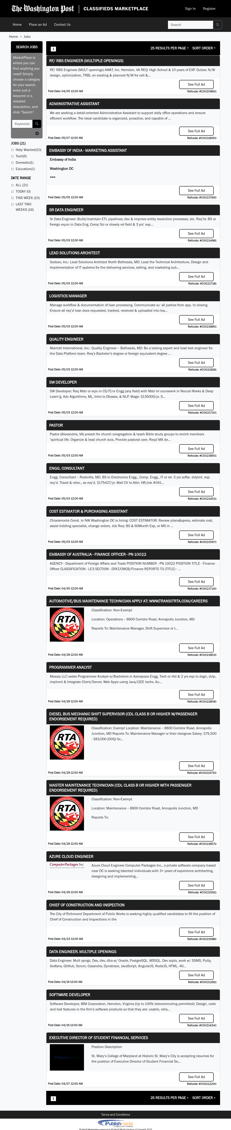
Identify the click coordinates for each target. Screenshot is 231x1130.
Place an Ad (38, 24)
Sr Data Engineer (66, 209)
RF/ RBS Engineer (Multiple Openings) (86, 60)
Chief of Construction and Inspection (86, 905)
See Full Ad (196, 84)
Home (17, 24)
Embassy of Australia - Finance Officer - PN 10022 (97, 554)
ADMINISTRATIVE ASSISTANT (74, 103)
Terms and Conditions (115, 1114)
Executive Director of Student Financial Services (98, 1037)
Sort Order (202, 48)
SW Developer (63, 382)
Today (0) (23, 191)
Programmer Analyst (70, 667)
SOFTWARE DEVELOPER (69, 994)
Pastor (56, 425)
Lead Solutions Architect (74, 252)
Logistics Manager (68, 295)
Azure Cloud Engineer (71, 856)
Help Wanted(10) (28, 150)
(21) (18, 143)
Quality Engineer (66, 339)
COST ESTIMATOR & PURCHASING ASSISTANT (88, 511)
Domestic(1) (24, 162)
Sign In (190, 8)
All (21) (22, 185)
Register (209, 8)
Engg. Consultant (66, 468)
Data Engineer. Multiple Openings (82, 951)
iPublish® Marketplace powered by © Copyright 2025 (115, 1123)
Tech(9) (21, 156)
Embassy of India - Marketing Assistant (88, 150)
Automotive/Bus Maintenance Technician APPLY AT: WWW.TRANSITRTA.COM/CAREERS (128, 601)
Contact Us (62, 24)
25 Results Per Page (168, 48)
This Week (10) (28, 198)
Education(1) (25, 169)
